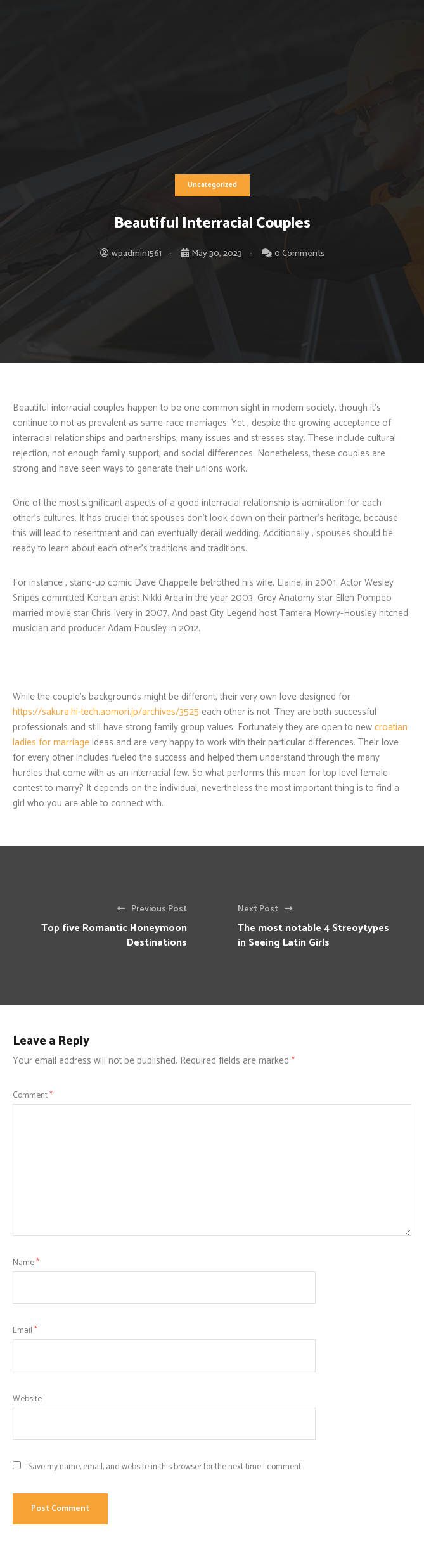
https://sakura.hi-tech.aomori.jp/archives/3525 (106, 712)
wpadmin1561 (137, 254)
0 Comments (299, 254)
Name (26, 1263)
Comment (33, 1095)
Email (25, 1330)
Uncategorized (212, 185)
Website (27, 1399)
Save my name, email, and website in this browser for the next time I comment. (165, 1467)
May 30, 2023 (216, 254)
